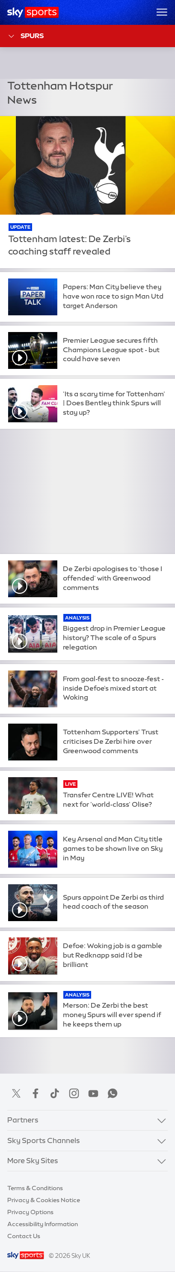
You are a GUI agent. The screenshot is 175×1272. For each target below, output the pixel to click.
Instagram (74, 1093)
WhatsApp (112, 1093)
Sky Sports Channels (43, 1140)
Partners (23, 1120)
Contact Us (23, 1236)
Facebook (35, 1093)
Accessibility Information (42, 1224)
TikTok (54, 1093)
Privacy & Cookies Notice (43, 1200)
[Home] (33, 12)
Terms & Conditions (35, 1188)
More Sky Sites (32, 1160)
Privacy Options (30, 1212)
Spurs (25, 36)
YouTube (93, 1093)
